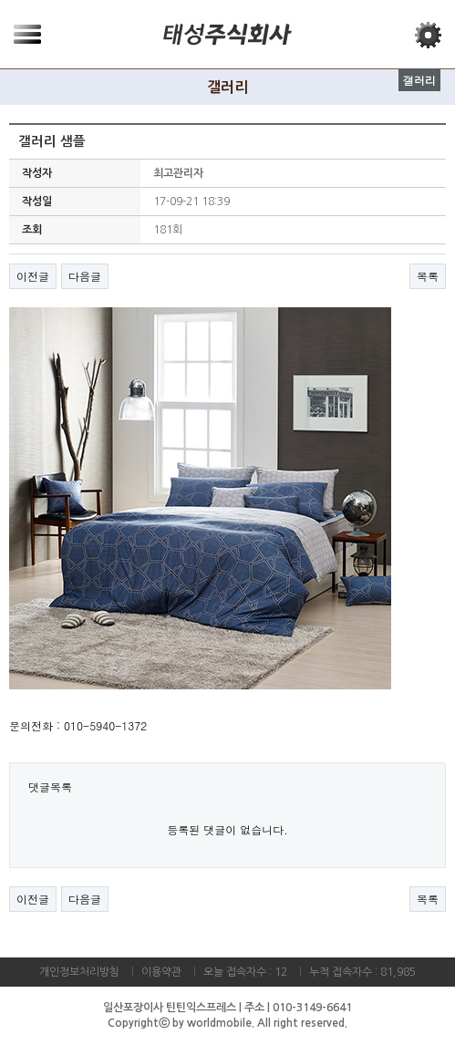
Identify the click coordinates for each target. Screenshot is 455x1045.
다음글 (84, 276)
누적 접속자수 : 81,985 (362, 972)
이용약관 (161, 972)
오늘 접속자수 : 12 (245, 972)
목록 (428, 276)
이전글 (32, 276)
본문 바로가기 (0, 0)
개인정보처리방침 (79, 972)
